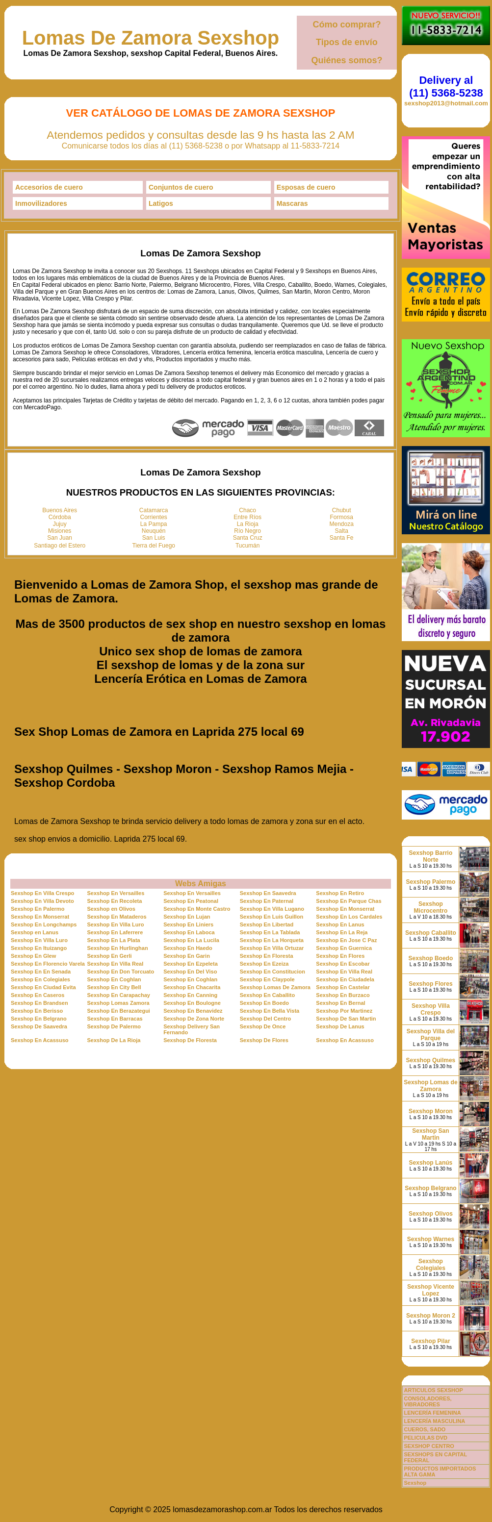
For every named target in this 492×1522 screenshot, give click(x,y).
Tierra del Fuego (153, 545)
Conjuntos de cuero (181, 187)
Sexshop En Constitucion (272, 971)
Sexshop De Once (263, 1026)
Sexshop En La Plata (113, 940)
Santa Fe (342, 537)
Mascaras (292, 203)
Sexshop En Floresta (266, 956)
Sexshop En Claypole (267, 979)
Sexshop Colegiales (430, 1265)
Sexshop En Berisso (37, 1011)
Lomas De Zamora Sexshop (151, 38)
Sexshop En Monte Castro (196, 909)
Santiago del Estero (59, 545)
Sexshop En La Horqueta (272, 940)
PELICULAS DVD (425, 1438)
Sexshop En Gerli (109, 956)
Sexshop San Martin (430, 1134)
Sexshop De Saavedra (39, 1026)
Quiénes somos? (346, 60)
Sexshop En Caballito (267, 995)
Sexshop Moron (431, 1111)
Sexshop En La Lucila (191, 940)
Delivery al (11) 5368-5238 (446, 86)
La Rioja (248, 524)
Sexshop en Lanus (34, 932)
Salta (341, 530)
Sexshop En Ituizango (39, 948)
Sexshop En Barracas (115, 1019)
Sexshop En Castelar (342, 987)
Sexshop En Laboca (189, 932)
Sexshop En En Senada (41, 971)
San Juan (59, 537)
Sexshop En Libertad (266, 924)
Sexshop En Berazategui (118, 1011)
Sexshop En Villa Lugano (272, 909)
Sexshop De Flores (264, 1040)
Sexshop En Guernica (344, 948)
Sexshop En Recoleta (114, 901)
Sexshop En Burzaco (342, 995)
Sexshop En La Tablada (270, 932)
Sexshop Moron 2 (430, 1315)
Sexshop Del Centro (265, 1019)
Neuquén (154, 530)
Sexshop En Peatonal (190, 901)
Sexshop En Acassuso (40, 1040)
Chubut (341, 510)
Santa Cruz (247, 537)
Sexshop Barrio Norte (431, 856)
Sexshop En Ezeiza (264, 964)
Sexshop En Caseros (37, 995)
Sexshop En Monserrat (345, 909)
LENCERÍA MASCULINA (434, 1421)
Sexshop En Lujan (186, 917)
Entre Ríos (247, 517)
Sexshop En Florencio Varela (48, 964)
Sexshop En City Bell (114, 987)
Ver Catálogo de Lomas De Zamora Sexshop (201, 113)
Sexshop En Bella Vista (269, 1011)
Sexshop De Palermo (114, 1026)
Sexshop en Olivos (111, 909)
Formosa (341, 517)
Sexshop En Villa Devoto (42, 901)
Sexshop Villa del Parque (431, 1035)
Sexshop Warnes (430, 1239)
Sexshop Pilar (430, 1341)
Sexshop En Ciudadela (345, 979)
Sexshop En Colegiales (40, 979)
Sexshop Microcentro (431, 907)
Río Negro (247, 530)
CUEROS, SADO (424, 1429)
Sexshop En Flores (340, 956)
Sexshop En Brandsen (39, 1003)
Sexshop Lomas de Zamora (430, 1086)
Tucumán (247, 545)
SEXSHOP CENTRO (429, 1446)
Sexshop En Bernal (340, 1003)
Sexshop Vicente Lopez (430, 1290)
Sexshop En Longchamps (44, 924)
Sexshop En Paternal (266, 901)
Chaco (247, 510)
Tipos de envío (347, 42)
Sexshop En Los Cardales (349, 917)
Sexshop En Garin (186, 956)
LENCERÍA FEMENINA (432, 1413)
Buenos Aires (59, 510)
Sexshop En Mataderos (117, 917)
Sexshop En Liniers (188, 924)
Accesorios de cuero (49, 187)
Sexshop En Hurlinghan (117, 948)
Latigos (161, 203)
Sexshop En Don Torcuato (121, 971)
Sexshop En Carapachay (118, 995)
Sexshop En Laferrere (115, 932)
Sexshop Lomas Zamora (118, 1003)
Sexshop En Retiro (340, 893)
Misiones (59, 530)
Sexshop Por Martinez (344, 1011)
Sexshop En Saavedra (268, 893)
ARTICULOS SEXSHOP (433, 1390)
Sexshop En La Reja (341, 932)
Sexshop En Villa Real (115, 964)
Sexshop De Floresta (190, 1040)
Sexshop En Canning (190, 995)
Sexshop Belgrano (430, 1188)
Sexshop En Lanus (340, 924)
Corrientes (153, 517)
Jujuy (60, 524)
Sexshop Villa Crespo (431, 1009)
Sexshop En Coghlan (114, 979)
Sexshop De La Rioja (114, 1040)
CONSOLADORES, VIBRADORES (427, 1401)
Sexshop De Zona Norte (193, 1019)
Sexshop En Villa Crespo (42, 893)
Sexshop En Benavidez (192, 1011)
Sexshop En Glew (33, 956)
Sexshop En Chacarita (191, 987)
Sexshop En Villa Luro (115, 924)
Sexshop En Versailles (116, 893)
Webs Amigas (200, 883)
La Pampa (153, 524)
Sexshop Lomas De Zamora (275, 987)
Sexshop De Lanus (340, 1026)
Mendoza (342, 524)
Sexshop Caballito (430, 932)
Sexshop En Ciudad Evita (43, 987)
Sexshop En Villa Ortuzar (272, 948)
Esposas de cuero (306, 187)
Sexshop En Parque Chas (348, 901)
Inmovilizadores (41, 203)
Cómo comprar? (346, 24)
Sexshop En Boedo (264, 1003)
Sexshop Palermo (431, 881)
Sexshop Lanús (431, 1162)
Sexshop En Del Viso (190, 971)
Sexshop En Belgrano (39, 1019)
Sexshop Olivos (431, 1213)
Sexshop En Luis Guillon (272, 917)
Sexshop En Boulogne (192, 1003)
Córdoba (60, 517)
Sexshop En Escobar (342, 964)
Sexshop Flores (430, 983)
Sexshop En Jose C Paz (346, 940)
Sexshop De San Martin (346, 1019)
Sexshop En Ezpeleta (190, 964)
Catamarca (153, 510)
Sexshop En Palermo (37, 909)
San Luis (153, 537)
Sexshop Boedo (431, 958)
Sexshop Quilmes (431, 1060)
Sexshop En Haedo (187, 948)
